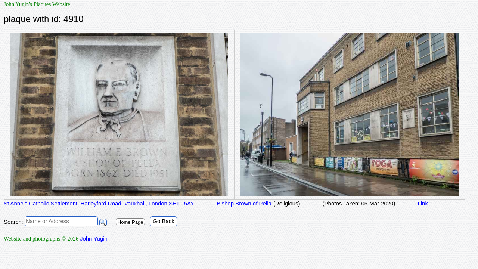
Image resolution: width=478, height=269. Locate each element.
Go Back (163, 221)
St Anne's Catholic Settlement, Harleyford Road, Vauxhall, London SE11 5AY (99, 203)
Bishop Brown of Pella (244, 203)
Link (423, 203)
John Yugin (94, 238)
